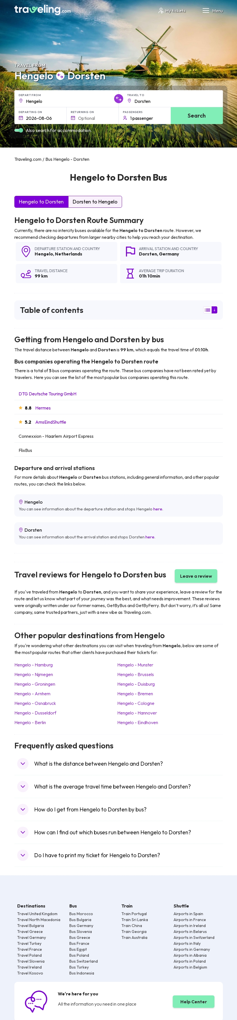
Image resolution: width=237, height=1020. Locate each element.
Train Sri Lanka (134, 919)
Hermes (43, 408)
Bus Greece (79, 937)
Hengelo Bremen (135, 693)
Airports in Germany (192, 949)
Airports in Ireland (190, 925)
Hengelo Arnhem (32, 693)
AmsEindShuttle (50, 422)
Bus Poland (79, 955)
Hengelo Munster (135, 665)
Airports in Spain (188, 913)
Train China (131, 925)
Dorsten (148, 254)
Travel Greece (30, 931)
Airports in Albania (190, 955)
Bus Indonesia (81, 973)
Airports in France (190, 919)
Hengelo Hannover (137, 713)
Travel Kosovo (30, 973)
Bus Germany (81, 925)
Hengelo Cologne (135, 703)
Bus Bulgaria (80, 919)
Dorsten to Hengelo (95, 201)
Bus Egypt (78, 949)
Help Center (193, 1001)
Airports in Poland (190, 961)
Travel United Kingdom (37, 913)
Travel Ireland (29, 967)
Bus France (79, 943)
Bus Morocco (81, 913)
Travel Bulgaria (30, 925)
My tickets (171, 10)
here (157, 509)
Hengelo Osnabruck (35, 703)
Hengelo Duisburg (136, 684)
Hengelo (44, 254)
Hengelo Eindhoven (137, 722)
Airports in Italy (187, 943)
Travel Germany (31, 937)
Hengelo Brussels (135, 674)
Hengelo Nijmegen (33, 674)
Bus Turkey (79, 967)
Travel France (29, 949)
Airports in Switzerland (194, 937)
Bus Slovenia (80, 931)
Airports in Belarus (190, 931)
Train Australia (134, 937)
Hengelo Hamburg (33, 665)
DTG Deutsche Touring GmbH (47, 394)
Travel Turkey (29, 943)
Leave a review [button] (196, 576)
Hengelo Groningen (34, 684)
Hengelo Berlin (30, 722)
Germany (169, 254)
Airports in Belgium (190, 967)
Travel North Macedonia (38, 919)
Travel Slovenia (31, 961)
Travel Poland (29, 955)
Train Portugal (134, 913)
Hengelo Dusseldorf (35, 713)
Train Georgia (134, 931)
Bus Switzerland (83, 961)
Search (197, 115)
